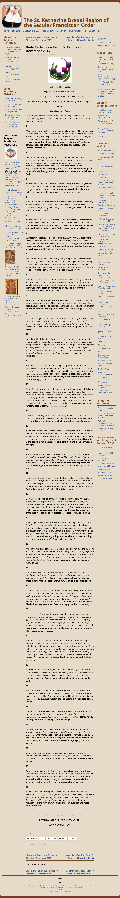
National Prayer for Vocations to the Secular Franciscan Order (106, 252)
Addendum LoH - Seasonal (12, 186)
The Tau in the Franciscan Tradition (13, 266)
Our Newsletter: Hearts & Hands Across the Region (105, 275)
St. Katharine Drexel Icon (45, 887)
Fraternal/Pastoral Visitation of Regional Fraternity (106, 195)
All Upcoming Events (106, 150)
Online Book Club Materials (105, 268)
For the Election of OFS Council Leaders (13, 246)
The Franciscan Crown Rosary (104, 356)
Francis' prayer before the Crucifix (14, 233)
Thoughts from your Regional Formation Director (106, 130)
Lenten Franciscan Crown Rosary (12, 210)
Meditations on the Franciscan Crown (12, 206)
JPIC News (102, 136)
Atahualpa (68, 891)
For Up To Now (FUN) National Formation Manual (106, 182)
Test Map (101, 351)
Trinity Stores (78, 887)
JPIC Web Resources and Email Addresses (106, 220)
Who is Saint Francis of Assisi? (106, 386)
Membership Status (105, 320)
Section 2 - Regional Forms (106, 305)
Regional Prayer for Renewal (13, 167)
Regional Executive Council (12, 80)
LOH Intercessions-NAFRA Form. (12, 201)
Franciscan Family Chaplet (12, 214)
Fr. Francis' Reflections (37, 844)
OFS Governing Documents (104, 263)
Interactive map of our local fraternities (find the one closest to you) (13, 50)
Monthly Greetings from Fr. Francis (105, 111)
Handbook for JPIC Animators (105, 454)
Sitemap (101, 341)
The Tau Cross (103, 369)
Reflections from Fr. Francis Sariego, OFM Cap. (106, 123)
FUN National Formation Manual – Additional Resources (106, 423)
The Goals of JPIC (105, 360)
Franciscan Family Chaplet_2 (12, 218)
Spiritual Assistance (106, 348)
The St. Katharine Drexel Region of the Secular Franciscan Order (66, 22)
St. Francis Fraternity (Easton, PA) (13, 105)
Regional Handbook (106, 302)
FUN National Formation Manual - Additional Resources (106, 202)
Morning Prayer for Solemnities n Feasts (13, 191)
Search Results (104, 311)
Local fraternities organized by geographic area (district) (12, 60)
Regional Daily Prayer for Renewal (106, 281)
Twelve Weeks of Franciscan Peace (105, 373)
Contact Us (102, 171)
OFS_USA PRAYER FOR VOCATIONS (12, 163)
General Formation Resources (105, 209)
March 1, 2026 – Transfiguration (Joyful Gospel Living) (106, 76)
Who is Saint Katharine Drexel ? (105, 391)
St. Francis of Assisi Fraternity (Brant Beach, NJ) (12, 117)
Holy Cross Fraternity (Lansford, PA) (13, 99)
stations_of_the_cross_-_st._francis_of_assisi (14, 242)
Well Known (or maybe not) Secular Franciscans (106, 379)
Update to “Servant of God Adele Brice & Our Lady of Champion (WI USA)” (107, 60)
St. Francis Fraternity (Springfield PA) (13, 110)
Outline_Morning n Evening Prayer (12, 178)
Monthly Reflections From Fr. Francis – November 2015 (80, 39)
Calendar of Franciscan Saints (12, 303)
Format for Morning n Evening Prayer (14, 174)
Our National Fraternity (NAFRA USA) (12, 74)
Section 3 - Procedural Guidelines (107, 315)
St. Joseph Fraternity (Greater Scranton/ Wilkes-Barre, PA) (13, 124)
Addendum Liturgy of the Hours (13, 182)
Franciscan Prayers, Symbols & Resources (106, 188)
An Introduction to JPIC (105, 167)
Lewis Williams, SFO (60, 887)
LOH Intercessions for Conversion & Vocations (14, 196)
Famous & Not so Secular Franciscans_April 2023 (12, 310)
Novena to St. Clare (13, 221)
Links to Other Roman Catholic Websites (107, 235)
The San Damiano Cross (105, 364)
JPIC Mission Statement (103, 214)
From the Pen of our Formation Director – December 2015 (42, 39)
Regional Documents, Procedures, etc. (106, 42)
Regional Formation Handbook (106, 297)
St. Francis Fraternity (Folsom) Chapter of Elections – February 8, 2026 (106, 92)
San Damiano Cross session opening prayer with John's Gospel (13, 272)
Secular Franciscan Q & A (106, 337)
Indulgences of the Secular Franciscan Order (12, 298)
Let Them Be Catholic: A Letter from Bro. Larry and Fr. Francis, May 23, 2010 (107, 227)
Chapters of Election (106, 153)
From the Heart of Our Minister (105, 116)
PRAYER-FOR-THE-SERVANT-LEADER (12, 237)
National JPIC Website (107, 469)
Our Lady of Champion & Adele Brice (105, 69)
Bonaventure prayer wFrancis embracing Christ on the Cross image (13, 227)
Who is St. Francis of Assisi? (13, 316)
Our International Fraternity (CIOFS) (12, 67)
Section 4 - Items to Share (106, 332)
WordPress (60, 891)
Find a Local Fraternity (103, 176)
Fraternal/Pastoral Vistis (105, 158)
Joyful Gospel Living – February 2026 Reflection (106, 84)
